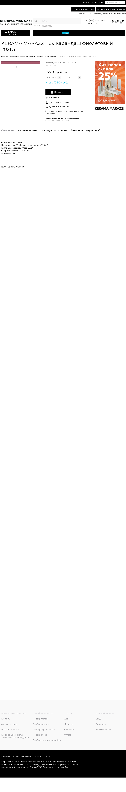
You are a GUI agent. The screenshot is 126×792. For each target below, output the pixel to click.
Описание (7, 130)
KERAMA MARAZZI (68, 63)
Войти (86, 2)
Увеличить (22, 67)
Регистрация (97, 2)
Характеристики (28, 130)
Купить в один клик (53, 98)
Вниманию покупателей (86, 130)
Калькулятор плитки (54, 130)
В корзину (60, 92)
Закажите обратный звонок (57, 121)
